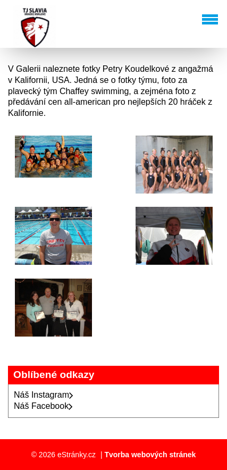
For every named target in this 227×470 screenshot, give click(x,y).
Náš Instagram (43, 394)
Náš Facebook (43, 405)
